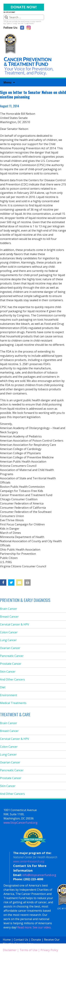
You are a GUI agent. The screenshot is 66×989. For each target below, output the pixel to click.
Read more (24, 927)
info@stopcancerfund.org (39, 875)
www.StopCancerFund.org (20, 823)
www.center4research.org (28, 861)
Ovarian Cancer (10, 648)
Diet (2, 687)
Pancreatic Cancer (12, 656)
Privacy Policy (49, 950)
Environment (8, 695)
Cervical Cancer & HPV (14, 624)
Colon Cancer (9, 632)
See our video (42, 927)
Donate (36, 940)
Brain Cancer (8, 609)
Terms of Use (28, 950)
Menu (7, 82)
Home (7, 940)
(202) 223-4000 (33, 879)
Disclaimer (10, 950)
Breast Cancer (9, 616)
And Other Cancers (12, 679)
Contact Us (21, 940)
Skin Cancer (7, 671)
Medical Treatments (13, 703)
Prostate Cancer (10, 664)
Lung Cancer (8, 640)
